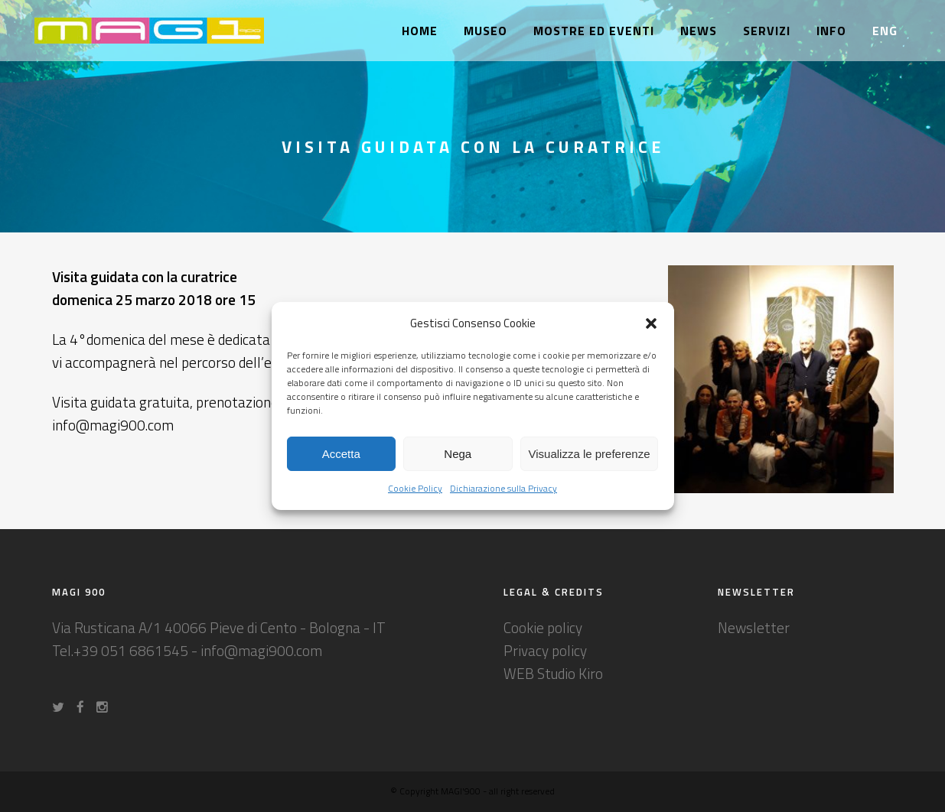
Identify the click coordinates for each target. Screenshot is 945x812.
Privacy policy (545, 650)
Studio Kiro (570, 673)
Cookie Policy (415, 488)
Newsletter (754, 627)
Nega (457, 453)
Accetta (341, 453)
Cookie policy (542, 627)
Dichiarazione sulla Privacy (503, 488)
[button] (651, 323)
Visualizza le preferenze (589, 453)
